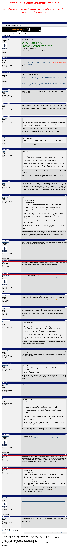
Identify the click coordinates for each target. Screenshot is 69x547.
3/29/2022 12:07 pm (6, 363)
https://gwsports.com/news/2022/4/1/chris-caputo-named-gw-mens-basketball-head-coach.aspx (42, 437)
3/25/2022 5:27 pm (6, 273)
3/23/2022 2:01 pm (6, 89)
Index (3, 23)
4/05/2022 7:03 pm (6, 467)
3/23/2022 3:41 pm (6, 149)
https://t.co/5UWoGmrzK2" (28, 64)
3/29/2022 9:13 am (6, 320)
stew (3, 262)
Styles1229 (4, 321)
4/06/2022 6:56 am (6, 496)
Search (8, 23)
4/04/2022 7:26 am (6, 434)
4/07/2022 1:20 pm (6, 516)
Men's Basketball (10, 33)
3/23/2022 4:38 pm (6, 240)
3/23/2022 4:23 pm (6, 195)
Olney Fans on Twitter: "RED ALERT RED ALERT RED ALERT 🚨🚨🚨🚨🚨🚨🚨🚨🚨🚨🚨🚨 (44, 62)
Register (13, 23)
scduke (3, 183)
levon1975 (4, 105)
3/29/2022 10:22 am (6, 349)
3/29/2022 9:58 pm (6, 397)
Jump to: (13, 533)
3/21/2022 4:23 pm (6, 57)
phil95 (3, 137)
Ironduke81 (5, 296)
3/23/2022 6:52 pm (6, 260)
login (21, 25)
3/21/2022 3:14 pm (6, 37)
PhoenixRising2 (5, 39)
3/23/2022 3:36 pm (6, 135)
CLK (3, 59)
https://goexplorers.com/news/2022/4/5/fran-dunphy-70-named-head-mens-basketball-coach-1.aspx (43, 501)
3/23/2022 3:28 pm (6, 116)
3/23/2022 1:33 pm (6, 72)
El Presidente (5, 118)
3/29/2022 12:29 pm (6, 382)
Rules (17, 23)
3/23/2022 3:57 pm (6, 181)
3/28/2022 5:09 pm (6, 307)
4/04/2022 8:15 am (6, 454)
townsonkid (5, 91)
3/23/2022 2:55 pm (6, 103)
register (25, 25)
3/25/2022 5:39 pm (6, 294)
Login (22, 23)
